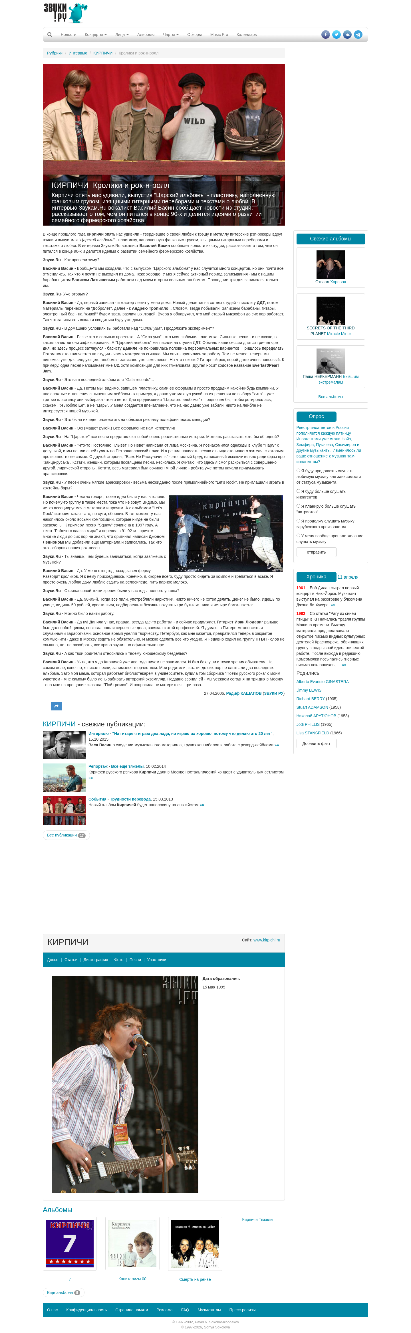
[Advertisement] (205, 13)
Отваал (322, 281)
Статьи (71, 959)
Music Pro (219, 34)
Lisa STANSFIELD (313, 733)
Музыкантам (209, 1310)
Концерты (96, 34)
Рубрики (55, 53)
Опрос (316, 416)
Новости (68, 34)
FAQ (185, 1310)
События (97, 799)
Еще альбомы (63, 1292)
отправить (316, 552)
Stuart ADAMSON (312, 707)
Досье (53, 959)
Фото (118, 959)
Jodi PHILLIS (308, 724)
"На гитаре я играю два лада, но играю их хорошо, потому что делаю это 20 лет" (192, 733)
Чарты (171, 34)
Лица (122, 34)
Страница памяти (131, 1310)
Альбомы (145, 34)
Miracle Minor (339, 333)
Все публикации (66, 835)
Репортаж (98, 766)
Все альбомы (330, 396)
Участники (156, 959)
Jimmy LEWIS (309, 690)
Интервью (78, 53)
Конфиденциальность (86, 1310)
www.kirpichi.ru (266, 940)
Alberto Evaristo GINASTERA (323, 681)
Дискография (96, 959)
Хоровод (338, 281)
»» (277, 745)
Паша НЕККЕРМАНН (322, 376)
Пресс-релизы (242, 1310)
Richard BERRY (311, 698)
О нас (52, 1310)
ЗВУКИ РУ (273, 693)
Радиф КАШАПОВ (244, 693)
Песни (135, 959)
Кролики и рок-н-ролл (131, 185)
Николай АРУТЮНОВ (317, 716)
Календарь (247, 34)
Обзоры (194, 34)
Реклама (164, 1310)
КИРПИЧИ (102, 53)
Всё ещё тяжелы (127, 766)
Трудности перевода (130, 799)
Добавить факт (317, 743)
